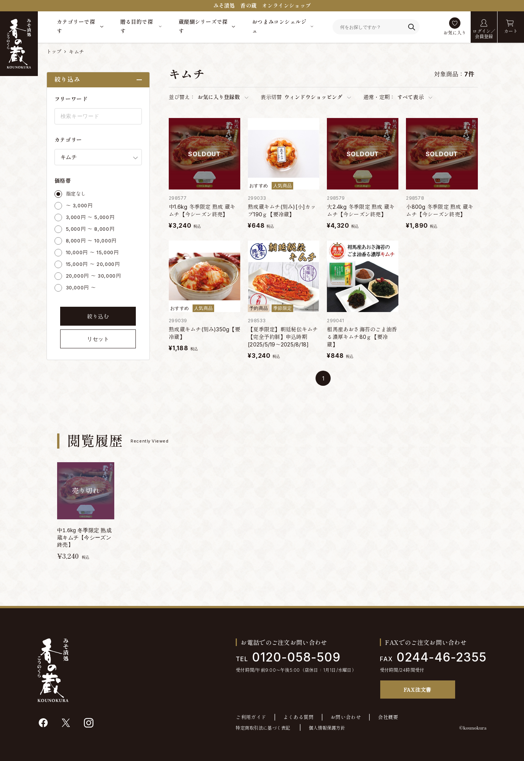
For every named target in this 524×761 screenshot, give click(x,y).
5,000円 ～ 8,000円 (90, 229)
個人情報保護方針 (327, 728)
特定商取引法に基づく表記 (263, 728)
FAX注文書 (417, 689)
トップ (54, 51)
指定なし (76, 194)
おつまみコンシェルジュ (279, 26)
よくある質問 (298, 717)
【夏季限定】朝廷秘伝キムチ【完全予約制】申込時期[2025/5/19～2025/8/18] (283, 337)
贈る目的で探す (136, 26)
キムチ (76, 52)
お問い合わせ (346, 717)
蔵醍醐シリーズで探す (203, 26)
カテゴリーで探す (76, 26)
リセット (98, 339)
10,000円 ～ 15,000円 (92, 252)
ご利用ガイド (251, 717)
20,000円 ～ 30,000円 (93, 276)
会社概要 (388, 717)
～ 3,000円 (79, 205)
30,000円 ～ (81, 287)
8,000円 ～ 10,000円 (91, 241)
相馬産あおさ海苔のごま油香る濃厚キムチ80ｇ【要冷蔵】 (362, 337)
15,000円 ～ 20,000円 (93, 264)
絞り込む (98, 316)
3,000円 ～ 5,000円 (90, 217)
